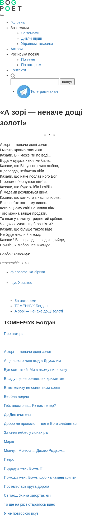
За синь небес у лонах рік (26, 432)
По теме (28, 59)
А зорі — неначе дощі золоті (39, 311)
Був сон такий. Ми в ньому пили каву (35, 369)
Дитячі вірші (31, 38)
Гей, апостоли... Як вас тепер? (30, 405)
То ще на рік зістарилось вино (29, 504)
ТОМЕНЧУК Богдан (31, 306)
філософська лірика (28, 272)
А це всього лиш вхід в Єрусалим (32, 360)
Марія (9, 441)
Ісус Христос (21, 282)
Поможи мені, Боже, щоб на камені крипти (40, 477)
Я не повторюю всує (21, 513)
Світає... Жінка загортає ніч (27, 495)
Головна (18, 22)
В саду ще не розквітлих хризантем (34, 378)
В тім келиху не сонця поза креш (32, 387)
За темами (30, 33)
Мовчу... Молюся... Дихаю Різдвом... (34, 450)
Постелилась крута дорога (26, 486)
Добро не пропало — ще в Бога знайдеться (41, 423)
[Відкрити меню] (2, 15)
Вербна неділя (16, 396)
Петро (9, 459)
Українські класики (37, 44)
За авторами (25, 300)
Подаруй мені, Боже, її (23, 468)
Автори (17, 49)
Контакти (18, 70)
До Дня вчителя (17, 414)
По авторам (31, 65)
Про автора (13, 333)
